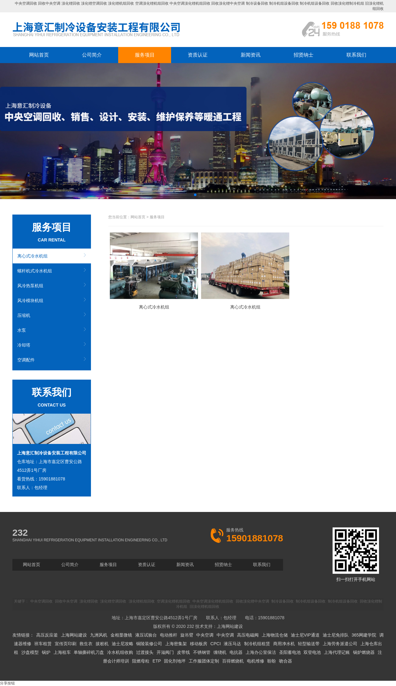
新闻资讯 (250, 55)
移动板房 (198, 643)
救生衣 (86, 643)
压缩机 (23, 315)
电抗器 (236, 652)
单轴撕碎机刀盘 (89, 652)
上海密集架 (176, 643)
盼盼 (271, 660)
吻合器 (285, 660)
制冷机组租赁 (257, 643)
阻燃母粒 (140, 660)
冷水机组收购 (120, 652)
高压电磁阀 (248, 635)
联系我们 (356, 55)
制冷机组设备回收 (284, 3)
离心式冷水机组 (32, 256)
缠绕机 (219, 652)
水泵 (21, 330)
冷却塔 (23, 345)
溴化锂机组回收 (121, 3)
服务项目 (145, 55)
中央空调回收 (26, 3)
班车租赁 (43, 643)
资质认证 (198, 55)
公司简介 (92, 55)
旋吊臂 (186, 635)
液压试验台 (146, 635)
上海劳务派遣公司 (340, 643)
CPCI (215, 643)
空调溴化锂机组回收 (152, 3)
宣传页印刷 (65, 643)
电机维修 (255, 660)
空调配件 (26, 359)
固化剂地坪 (175, 660)
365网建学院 (363, 635)
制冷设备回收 (257, 3)
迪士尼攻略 (122, 643)
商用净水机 (284, 643)
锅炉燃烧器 (364, 652)
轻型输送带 (309, 643)
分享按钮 (7, 683)
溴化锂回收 (71, 3)
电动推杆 (168, 635)
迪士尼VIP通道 (305, 635)
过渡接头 (144, 652)
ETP (157, 660)
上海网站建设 (230, 626)
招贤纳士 (303, 55)
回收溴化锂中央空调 (228, 3)
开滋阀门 (165, 652)
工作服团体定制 (204, 660)
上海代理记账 (337, 652)
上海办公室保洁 (261, 652)
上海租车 (62, 652)
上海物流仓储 (275, 635)
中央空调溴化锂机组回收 (190, 3)
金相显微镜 (121, 635)
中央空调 (204, 635)
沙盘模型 (30, 652)
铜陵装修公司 (149, 643)
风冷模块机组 (30, 300)
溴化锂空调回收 (94, 3)
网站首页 (39, 55)
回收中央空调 (49, 3)
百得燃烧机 (233, 660)
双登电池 (312, 652)
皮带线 (183, 652)
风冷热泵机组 (30, 285)
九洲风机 (98, 635)
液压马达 (232, 643)
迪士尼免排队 (336, 635)
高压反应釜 (47, 635)
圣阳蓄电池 (290, 652)
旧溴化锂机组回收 (204, 606)
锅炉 (46, 652)
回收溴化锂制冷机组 (347, 3)
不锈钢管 (201, 652)
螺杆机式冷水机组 (34, 270)
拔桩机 (102, 643)
